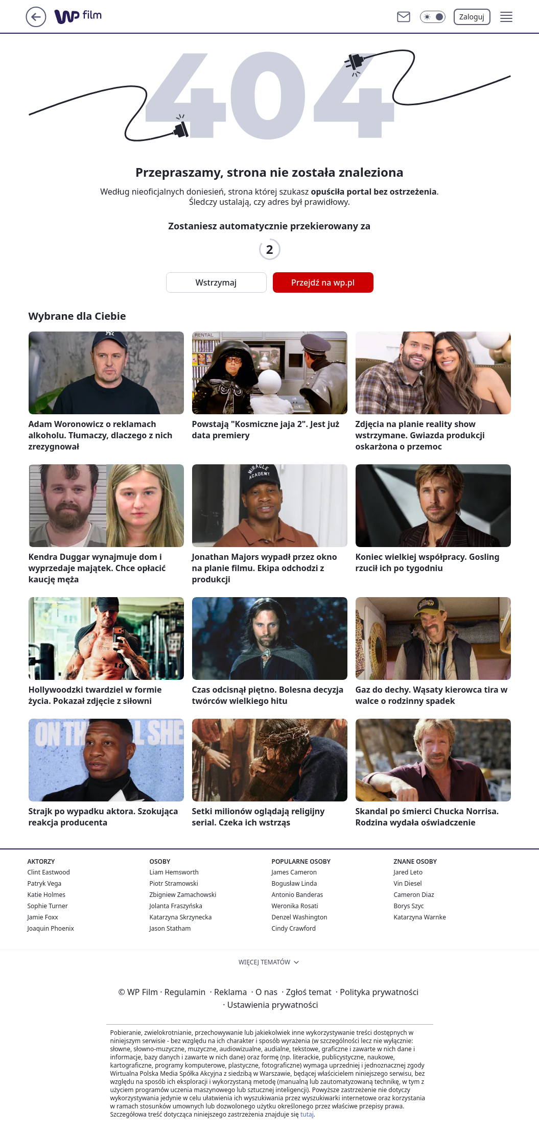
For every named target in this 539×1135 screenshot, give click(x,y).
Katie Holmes (46, 894)
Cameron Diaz (414, 894)
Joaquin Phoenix (51, 928)
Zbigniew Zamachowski (183, 894)
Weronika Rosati (295, 906)
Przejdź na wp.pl (323, 282)
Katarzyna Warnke (420, 917)
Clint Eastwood (49, 872)
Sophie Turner (48, 906)
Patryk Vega (45, 883)
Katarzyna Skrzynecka (181, 917)
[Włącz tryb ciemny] (433, 17)
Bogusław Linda (294, 883)
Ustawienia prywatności (270, 1004)
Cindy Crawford (294, 928)
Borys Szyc (409, 906)
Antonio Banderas (297, 894)
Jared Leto (408, 872)
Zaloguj (471, 16)
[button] (506, 17)
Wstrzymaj (216, 282)
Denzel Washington (299, 917)
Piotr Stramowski (174, 883)
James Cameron (294, 872)
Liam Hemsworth (174, 872)
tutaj (307, 1114)
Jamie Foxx (43, 917)
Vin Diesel (408, 883)
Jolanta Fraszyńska (176, 906)
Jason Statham (170, 928)
